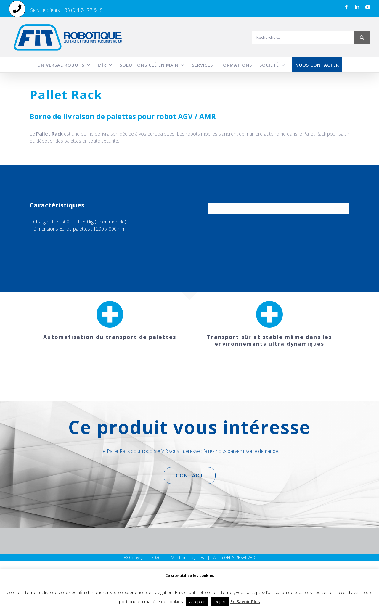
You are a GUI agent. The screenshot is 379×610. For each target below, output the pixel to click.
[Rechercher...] (303, 37)
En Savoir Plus (245, 601)
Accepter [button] (197, 601)
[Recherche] (362, 37)
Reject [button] (220, 601)
